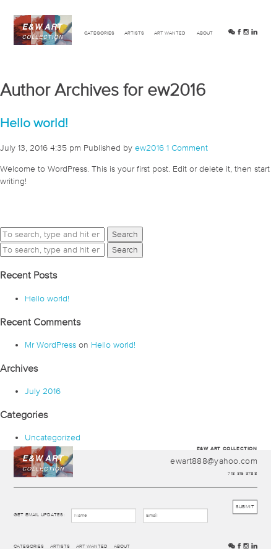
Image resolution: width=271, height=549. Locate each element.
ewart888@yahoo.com (213, 461)
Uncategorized (52, 437)
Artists (134, 33)
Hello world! (34, 122)
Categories (99, 33)
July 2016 (43, 391)
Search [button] (125, 234)
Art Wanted (170, 33)
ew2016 (149, 148)
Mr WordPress (50, 345)
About (205, 33)
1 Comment (187, 148)
